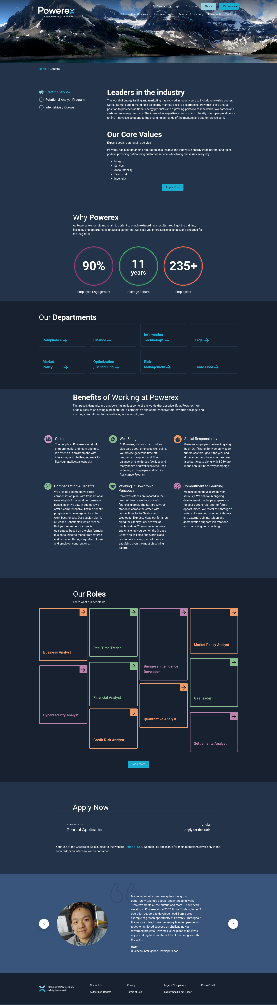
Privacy (131, 986)
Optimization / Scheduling (103, 364)
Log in (176, 6)
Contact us (192, 6)
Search (160, 6)
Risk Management (154, 364)
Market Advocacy (191, 14)
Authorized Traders (100, 993)
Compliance (52, 340)
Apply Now (172, 187)
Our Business (140, 14)
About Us (119, 14)
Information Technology (153, 337)
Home (43, 69)
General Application (86, 830)
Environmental (164, 14)
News (208, 6)
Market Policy (48, 364)
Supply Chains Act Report (178, 993)
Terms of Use (133, 847)
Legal (199, 340)
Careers (227, 6)
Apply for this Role (196, 830)
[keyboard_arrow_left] (44, 925)
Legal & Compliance (175, 986)
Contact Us (96, 986)
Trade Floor (204, 367)
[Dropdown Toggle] (235, 6)
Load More (138, 764)
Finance (99, 340)
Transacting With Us (221, 14)
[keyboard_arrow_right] (233, 925)
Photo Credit (208, 986)
